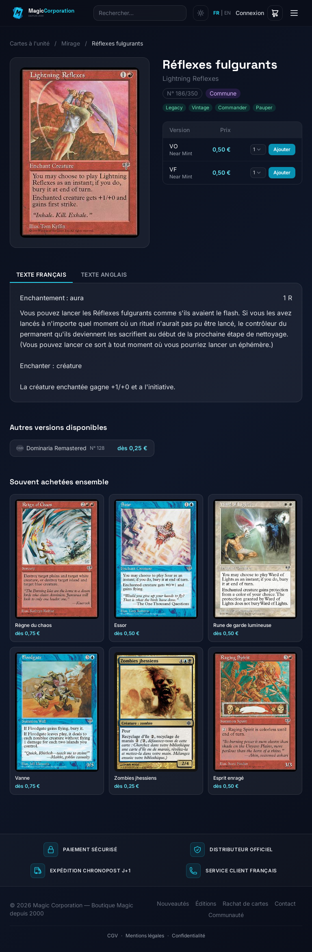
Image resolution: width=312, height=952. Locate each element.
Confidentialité (188, 935)
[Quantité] (258, 149)
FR (216, 13)
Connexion (250, 12)
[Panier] (275, 13)
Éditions (205, 903)
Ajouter (281, 149)
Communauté (226, 914)
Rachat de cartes (245, 903)
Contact (285, 903)
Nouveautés (173, 903)
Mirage (70, 43)
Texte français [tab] (41, 274)
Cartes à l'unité (30, 43)
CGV (112, 935)
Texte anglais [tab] (104, 274)
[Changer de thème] (200, 13)
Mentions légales (145, 935)
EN (227, 13)
